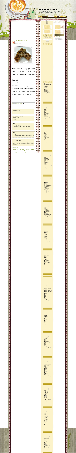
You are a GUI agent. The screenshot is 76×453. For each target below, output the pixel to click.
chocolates (45, 143)
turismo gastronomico (46, 428)
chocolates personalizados (47, 144)
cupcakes (45, 180)
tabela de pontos (46, 426)
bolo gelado (45, 119)
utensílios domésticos (46, 436)
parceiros (45, 343)
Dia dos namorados (46, 188)
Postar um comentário (15, 147)
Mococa (45, 319)
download (45, 212)
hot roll (45, 258)
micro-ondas (45, 314)
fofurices (45, 239)
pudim (44, 369)
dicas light (45, 195)
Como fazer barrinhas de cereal (21, 40)
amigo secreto (45, 90)
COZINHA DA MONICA (47, 9)
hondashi (45, 257)
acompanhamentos (46, 86)
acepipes (45, 83)
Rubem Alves (45, 397)
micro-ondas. (45, 315)
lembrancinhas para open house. (48, 291)
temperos (45, 427)
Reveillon (45, 394)
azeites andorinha (46, 98)
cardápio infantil (46, 134)
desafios (45, 187)
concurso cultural (46, 158)
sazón (44, 411)
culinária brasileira (46, 170)
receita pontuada (46, 378)
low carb (45, 302)
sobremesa (45, 416)
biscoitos (45, 115)
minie (44, 318)
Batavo (45, 108)
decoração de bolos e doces (47, 185)
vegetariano (45, 441)
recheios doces (46, 388)
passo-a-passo (45, 348)
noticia (45, 326)
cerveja (45, 139)
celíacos (45, 138)
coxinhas (45, 164)
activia (44, 87)
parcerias (45, 344)
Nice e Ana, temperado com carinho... (18, 116)
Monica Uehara (58, 36)
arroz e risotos (45, 95)
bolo (44, 118)
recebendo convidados (47, 376)
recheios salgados (46, 389)
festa (44, 233)
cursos (44, 183)
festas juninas (45, 236)
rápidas (45, 372)
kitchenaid (45, 267)
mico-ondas (45, 313)
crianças (45, 168)
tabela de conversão (46, 425)
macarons (45, 303)
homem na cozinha (46, 255)
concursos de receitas (46, 159)
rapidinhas (45, 373)
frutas (44, 243)
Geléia (44, 245)
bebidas (45, 112)
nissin (44, 324)
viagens (45, 443)
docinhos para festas (46, 210)
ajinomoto (45, 89)
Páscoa (45, 346)
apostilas (45, 93)
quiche (44, 371)
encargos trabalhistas (46, 216)
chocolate (45, 142)
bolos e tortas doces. (46, 122)
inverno (45, 265)
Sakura (45, 400)
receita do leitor (46, 377)
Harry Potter (45, 254)
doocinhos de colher (46, 211)
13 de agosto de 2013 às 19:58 (17, 133)
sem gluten (45, 413)
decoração (45, 184)
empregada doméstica (46, 215)
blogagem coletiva (46, 117)
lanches (45, 269)
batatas (45, 107)
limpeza (45, 298)
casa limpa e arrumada (47, 137)
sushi (44, 424)
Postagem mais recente (17, 149)
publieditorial (45, 368)
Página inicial (23, 150)
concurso (45, 157)
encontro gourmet (46, 218)
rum (44, 398)
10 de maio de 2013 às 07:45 (16, 117)
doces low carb (46, 205)
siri (44, 415)
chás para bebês (46, 140)
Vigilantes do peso (46, 445)
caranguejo (45, 133)
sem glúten (45, 414)
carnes (44, 136)
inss (44, 264)
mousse (45, 321)
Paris (44, 345)
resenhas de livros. (46, 392)
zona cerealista (46, 451)
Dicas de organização (46, 194)
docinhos (45, 208)
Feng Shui (45, 232)
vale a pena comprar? (46, 438)
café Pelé (45, 130)
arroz (44, 94)
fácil (44, 229)
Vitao (44, 448)
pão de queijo (45, 338)
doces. (44, 207)
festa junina (45, 234)
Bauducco (45, 110)
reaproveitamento (46, 375)
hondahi (45, 256)
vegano (45, 440)
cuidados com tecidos (46, 169)
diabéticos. (45, 189)
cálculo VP (45, 132)
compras (45, 156)
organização (45, 328)
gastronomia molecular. (47, 244)
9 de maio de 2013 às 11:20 (16, 110)
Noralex (45, 325)
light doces (45, 295)
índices (45, 263)
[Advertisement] (22, 31)
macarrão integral (46, 304)
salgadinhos (45, 402)
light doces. (45, 296)
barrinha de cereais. (18, 103)
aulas (44, 96)
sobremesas (45, 417)
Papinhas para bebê (46, 341)
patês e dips (45, 349)
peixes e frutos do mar (47, 350)
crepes (44, 167)
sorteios (45, 421)
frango (44, 240)
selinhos (45, 412)
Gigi (13, 109)
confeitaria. (45, 161)
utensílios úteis (46, 437)
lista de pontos (46, 300)
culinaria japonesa (46, 171)
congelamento (45, 162)
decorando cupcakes (46, 186)
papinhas (45, 340)
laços (44, 268)
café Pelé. (45, 131)
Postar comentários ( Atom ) (20, 152)
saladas (45, 401)
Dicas (44, 190)
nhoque (45, 323)
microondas (45, 316)
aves (44, 97)
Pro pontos (45, 361)
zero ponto (45, 450)
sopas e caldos (46, 419)
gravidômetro (45, 253)
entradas (45, 219)
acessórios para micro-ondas (47, 84)
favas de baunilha (46, 231)
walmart (45, 449)
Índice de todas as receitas (47, 262)
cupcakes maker (46, 181)
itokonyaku (45, 266)
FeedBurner (49, 41)
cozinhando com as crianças (47, 165)
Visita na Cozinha (46, 447)
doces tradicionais (46, 206)
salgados (45, 403)
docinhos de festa (46, 209)
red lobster (45, 391)
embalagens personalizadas (47, 214)
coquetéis (45, 163)
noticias (45, 327)
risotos (44, 396)
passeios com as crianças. (47, 347)
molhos (45, 320)
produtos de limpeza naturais (47, 362)
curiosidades (45, 182)
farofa (44, 230)
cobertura (45, 145)
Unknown (14, 123)
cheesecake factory (46, 141)
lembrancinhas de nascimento (47, 282)
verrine (45, 442)
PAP (44, 339)
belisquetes (45, 114)
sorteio (45, 420)
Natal (44, 322)
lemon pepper (45, 293)
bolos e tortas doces (46, 121)
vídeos (44, 444)
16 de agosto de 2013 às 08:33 (17, 140)
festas (44, 235)
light (44, 294)
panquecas (45, 337)
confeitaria (45, 160)
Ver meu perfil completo (58, 37)
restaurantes (45, 393)
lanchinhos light (46, 270)
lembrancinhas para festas (47, 290)
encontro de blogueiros (47, 217)
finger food (45, 238)
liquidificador (45, 299)
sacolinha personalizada (47, 399)
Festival (45, 237)
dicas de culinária (46, 191)
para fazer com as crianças (47, 342)
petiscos (45, 353)
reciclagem (45, 390)
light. (44, 297)
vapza (44, 439)
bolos (44, 120)
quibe (44, 370)
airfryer (45, 88)
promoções (45, 366)
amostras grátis (46, 91)
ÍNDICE (45, 259)
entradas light (45, 220)
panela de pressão (46, 336)
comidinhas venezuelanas (47, 155)
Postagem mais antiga (30, 149)
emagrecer (45, 213)
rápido (44, 374)
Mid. (44, 317)
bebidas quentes (46, 113)
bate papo (45, 109)
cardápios (45, 135)
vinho (44, 446)
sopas (44, 418)
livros (44, 301)
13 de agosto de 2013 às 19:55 (17, 124)
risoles (44, 395)
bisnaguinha (45, 116)
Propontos (45, 367)
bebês (44, 111)
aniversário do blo (46, 92)
